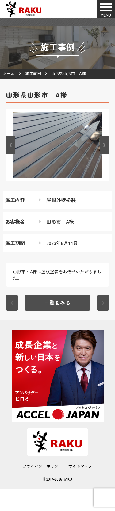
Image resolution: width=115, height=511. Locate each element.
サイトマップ (80, 466)
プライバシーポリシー (43, 466)
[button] (10, 145)
